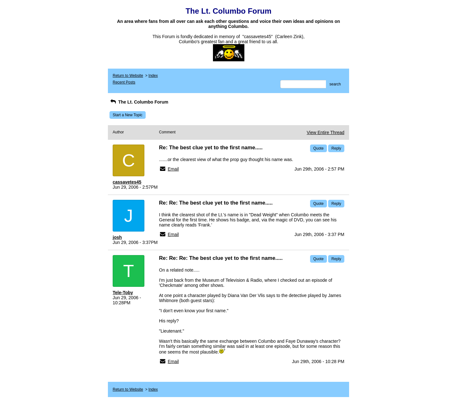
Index (153, 75)
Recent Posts (124, 82)
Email (173, 169)
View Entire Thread (325, 132)
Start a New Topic (127, 115)
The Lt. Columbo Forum (138, 102)
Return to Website (128, 75)
